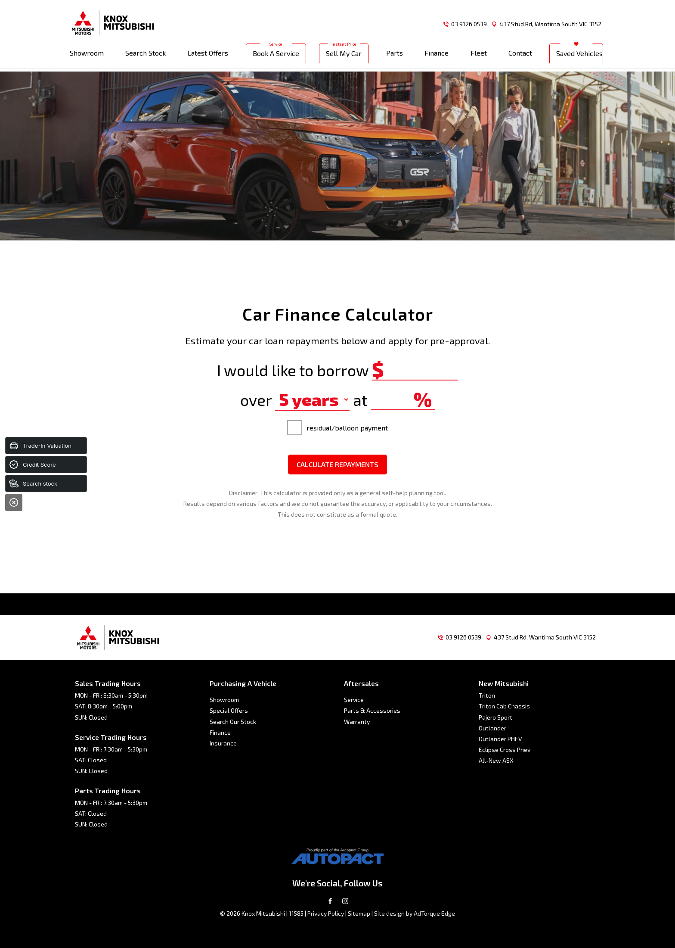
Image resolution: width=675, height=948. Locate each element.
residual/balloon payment (337, 427)
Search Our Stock (233, 721)
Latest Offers (207, 55)
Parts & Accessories (372, 710)
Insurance (223, 743)
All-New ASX (496, 760)
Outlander (492, 728)
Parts (394, 55)
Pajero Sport (495, 717)
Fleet (479, 55)
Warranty (357, 721)
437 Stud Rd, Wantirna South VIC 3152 (550, 24)
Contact (520, 55)
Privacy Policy (325, 913)
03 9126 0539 (469, 24)
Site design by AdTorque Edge (414, 913)
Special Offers (229, 710)
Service (354, 699)
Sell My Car (344, 56)
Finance (436, 55)
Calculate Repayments (337, 464)
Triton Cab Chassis (504, 706)
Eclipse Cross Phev (504, 749)
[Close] (13, 502)
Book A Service (276, 56)
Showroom (87, 55)
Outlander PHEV (500, 738)
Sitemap (359, 913)
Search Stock (145, 55)
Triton (487, 695)
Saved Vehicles (579, 56)
